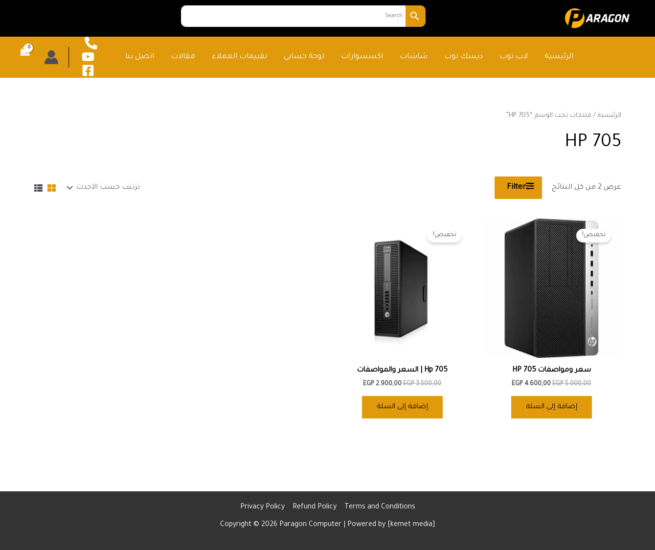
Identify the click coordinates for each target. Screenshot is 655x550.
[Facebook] (88, 70)
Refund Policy (315, 507)
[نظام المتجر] (105, 188)
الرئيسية (609, 115)
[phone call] (91, 43)
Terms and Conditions (379, 507)
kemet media (411, 525)
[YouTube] (88, 56)
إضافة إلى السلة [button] (551, 408)
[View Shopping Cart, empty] (25, 57)
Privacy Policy (262, 507)
